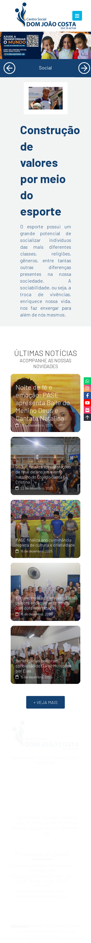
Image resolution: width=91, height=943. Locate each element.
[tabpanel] (45, 45)
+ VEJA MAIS (45, 702)
